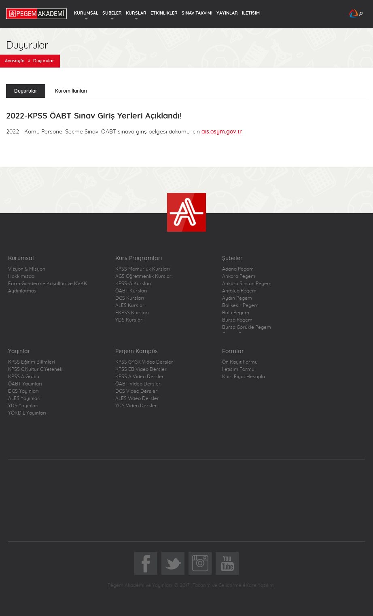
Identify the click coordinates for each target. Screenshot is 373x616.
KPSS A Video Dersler (139, 376)
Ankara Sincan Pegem (246, 283)
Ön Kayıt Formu (240, 362)
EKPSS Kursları (132, 312)
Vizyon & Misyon (26, 269)
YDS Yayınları (23, 405)
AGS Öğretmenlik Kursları (144, 276)
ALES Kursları (130, 305)
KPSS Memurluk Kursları (142, 269)
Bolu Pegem (235, 312)
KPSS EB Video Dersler (141, 369)
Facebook (145, 563)
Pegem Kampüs (248, 489)
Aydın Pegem (237, 298)
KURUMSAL (86, 13)
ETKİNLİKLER (164, 13)
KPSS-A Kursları (133, 283)
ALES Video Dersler (137, 398)
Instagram (200, 563)
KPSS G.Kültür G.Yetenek (35, 369)
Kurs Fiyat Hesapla (243, 376)
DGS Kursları (129, 298)
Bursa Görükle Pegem (246, 327)
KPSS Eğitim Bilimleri (31, 362)
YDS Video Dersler (136, 405)
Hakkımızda (21, 276)
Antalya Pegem (239, 290)
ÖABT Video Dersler (138, 383)
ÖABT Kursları (131, 290)
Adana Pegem (238, 269)
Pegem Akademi (186, 511)
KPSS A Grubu (23, 376)
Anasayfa (15, 61)
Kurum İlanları (71, 91)
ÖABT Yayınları (25, 383)
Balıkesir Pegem (240, 305)
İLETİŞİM (251, 13)
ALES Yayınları (24, 398)
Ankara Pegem (238, 276)
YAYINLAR (227, 13)
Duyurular (43, 61)
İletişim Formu (238, 369)
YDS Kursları (129, 320)
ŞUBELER (112, 13)
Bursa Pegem (237, 320)
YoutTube (227, 563)
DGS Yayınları (23, 391)
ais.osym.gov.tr (221, 132)
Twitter (172, 563)
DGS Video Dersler (136, 391)
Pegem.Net (113, 489)
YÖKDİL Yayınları (27, 413)
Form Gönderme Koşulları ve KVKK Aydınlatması (47, 287)
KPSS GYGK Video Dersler (144, 362)
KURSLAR (136, 13)
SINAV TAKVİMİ (197, 13)
